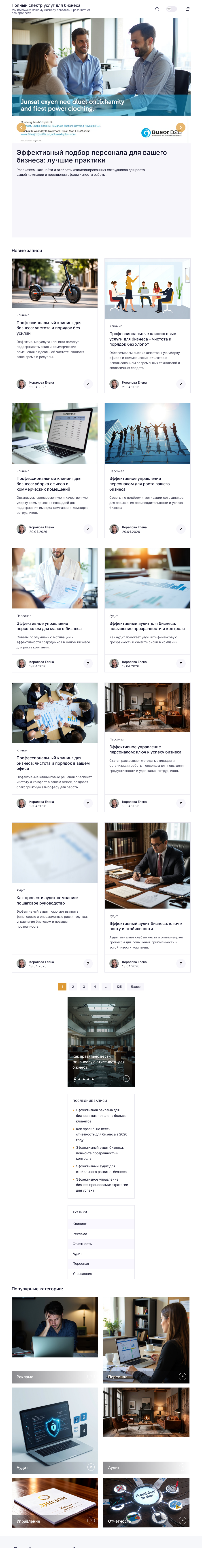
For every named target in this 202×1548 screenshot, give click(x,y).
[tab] (75, 1079)
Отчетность (82, 1244)
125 (119, 986)
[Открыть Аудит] (55, 1431)
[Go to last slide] (21, 127)
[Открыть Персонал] (147, 1340)
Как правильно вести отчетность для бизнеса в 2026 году (101, 1134)
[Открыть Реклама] (55, 1340)
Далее (135, 986)
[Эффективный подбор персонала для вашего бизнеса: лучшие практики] (101, 101)
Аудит (113, 616)
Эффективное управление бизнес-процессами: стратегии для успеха (102, 1185)
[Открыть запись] (55, 326)
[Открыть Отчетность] (147, 1503)
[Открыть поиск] (157, 9)
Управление (82, 1273)
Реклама (80, 1234)
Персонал (116, 471)
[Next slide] (180, 127)
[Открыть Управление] (55, 1503)
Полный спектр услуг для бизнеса (46, 5)
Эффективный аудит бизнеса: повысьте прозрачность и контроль (100, 1153)
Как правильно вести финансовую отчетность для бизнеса (98, 1062)
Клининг (23, 315)
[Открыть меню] (187, 9)
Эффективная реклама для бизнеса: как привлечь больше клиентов (101, 1115)
